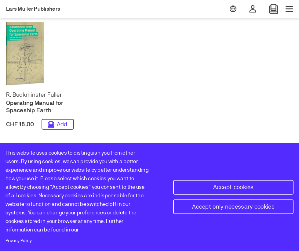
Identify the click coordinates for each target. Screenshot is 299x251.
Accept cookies (233, 187)
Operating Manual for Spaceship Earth (35, 106)
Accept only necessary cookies (233, 206)
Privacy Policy (18, 240)
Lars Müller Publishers (33, 9)
